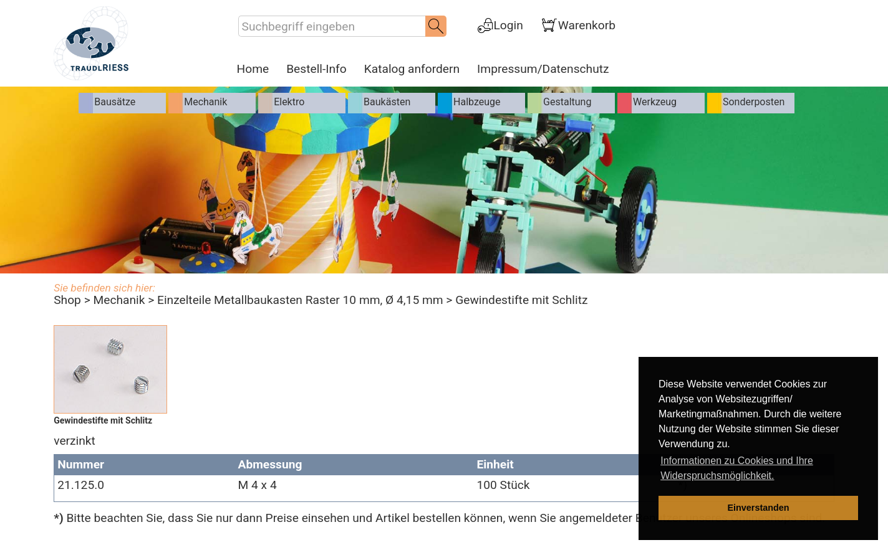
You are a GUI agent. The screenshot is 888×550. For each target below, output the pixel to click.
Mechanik (119, 300)
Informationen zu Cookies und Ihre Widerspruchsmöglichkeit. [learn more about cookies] (736, 468)
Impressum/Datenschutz (543, 69)
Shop (67, 300)
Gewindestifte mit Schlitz (521, 300)
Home (253, 69)
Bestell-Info (316, 69)
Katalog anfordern (412, 69)
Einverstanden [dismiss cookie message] (758, 508)
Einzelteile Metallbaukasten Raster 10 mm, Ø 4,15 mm (300, 300)
